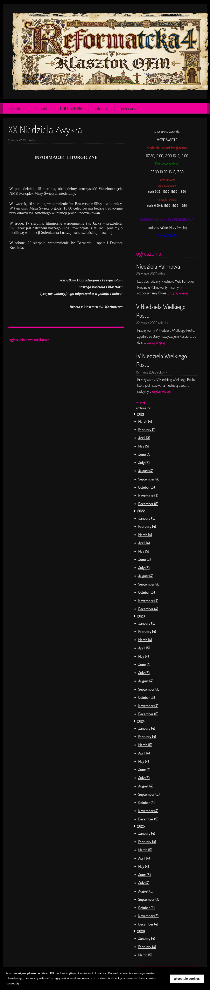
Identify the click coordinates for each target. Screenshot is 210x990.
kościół (41, 108)
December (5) (148, 503)
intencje (101, 108)
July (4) (143, 883)
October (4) (146, 802)
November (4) (148, 495)
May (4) (143, 656)
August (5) (146, 891)
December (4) (148, 609)
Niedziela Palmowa (158, 266)
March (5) (145, 745)
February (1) (147, 429)
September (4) (149, 479)
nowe (30, 339)
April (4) (144, 543)
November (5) (148, 916)
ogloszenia (17, 339)
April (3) (144, 438)
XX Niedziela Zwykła (45, 129)
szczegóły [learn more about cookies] (12, 983)
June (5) (144, 559)
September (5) (149, 794)
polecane (128, 108)
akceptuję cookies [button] (187, 978)
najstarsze (41, 339)
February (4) (147, 526)
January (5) (146, 518)
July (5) (144, 462)
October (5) (146, 487)
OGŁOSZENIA (71, 108)
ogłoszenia (148, 253)
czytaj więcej (179, 293)
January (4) (146, 728)
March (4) (145, 421)
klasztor (16, 108)
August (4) (145, 471)
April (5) (144, 648)
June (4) (144, 454)
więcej (140, 402)
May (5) (143, 446)
